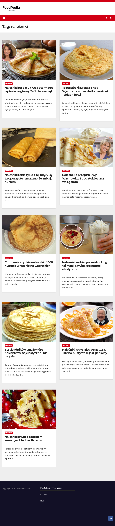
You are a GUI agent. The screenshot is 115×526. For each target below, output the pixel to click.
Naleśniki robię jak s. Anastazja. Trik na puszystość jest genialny (84, 351)
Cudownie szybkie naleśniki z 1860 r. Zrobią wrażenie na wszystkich (29, 263)
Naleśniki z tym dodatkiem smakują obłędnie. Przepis (23, 438)
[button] (106, 18)
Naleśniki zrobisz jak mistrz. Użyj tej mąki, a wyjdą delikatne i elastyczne (84, 265)
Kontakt (44, 494)
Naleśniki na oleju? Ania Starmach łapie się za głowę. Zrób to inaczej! (29, 89)
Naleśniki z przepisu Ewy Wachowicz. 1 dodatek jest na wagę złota (83, 178)
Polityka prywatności (51, 488)
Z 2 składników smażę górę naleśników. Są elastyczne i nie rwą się (26, 353)
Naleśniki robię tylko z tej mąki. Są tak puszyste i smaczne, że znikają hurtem (28, 178)
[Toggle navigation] (55, 18)
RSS (42, 500)
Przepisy (8, 83)
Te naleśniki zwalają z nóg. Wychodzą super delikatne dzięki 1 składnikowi (85, 91)
